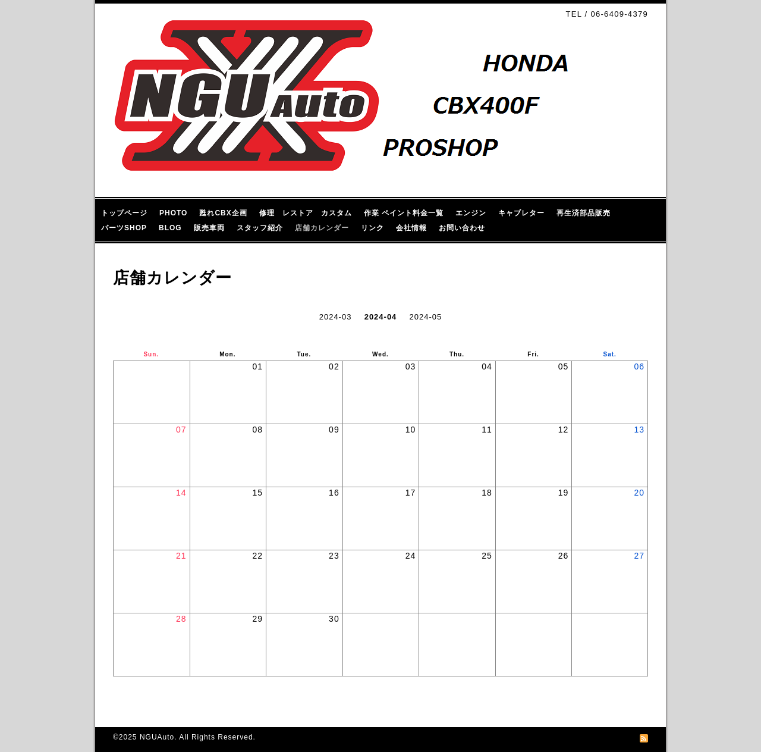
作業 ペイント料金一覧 (404, 213)
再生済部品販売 (583, 213)
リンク (372, 228)
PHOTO (173, 213)
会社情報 (411, 228)
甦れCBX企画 (223, 213)
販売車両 (209, 228)
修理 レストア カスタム (305, 213)
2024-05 (426, 316)
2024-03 (335, 316)
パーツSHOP (124, 228)
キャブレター (521, 213)
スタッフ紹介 (260, 228)
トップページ (124, 213)
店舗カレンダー (322, 228)
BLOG (170, 228)
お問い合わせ (462, 228)
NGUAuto (157, 737)
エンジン (470, 213)
